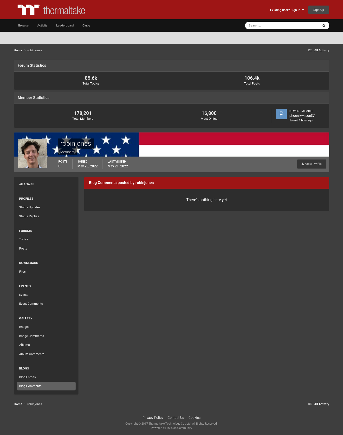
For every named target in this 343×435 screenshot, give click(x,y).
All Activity (26, 184)
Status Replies (29, 216)
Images (24, 327)
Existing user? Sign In (287, 10)
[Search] (267, 25)
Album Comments (31, 354)
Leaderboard (65, 25)
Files (22, 271)
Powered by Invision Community (171, 428)
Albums (24, 345)
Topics (24, 239)
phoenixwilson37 (302, 116)
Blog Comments (30, 386)
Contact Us (176, 418)
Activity (42, 25)
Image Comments (31, 336)
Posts (23, 248)
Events (23, 295)
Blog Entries (27, 377)
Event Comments (31, 303)
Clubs (86, 25)
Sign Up (318, 10)
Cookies (194, 418)
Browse (23, 25)
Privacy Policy (152, 418)
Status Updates (29, 207)
